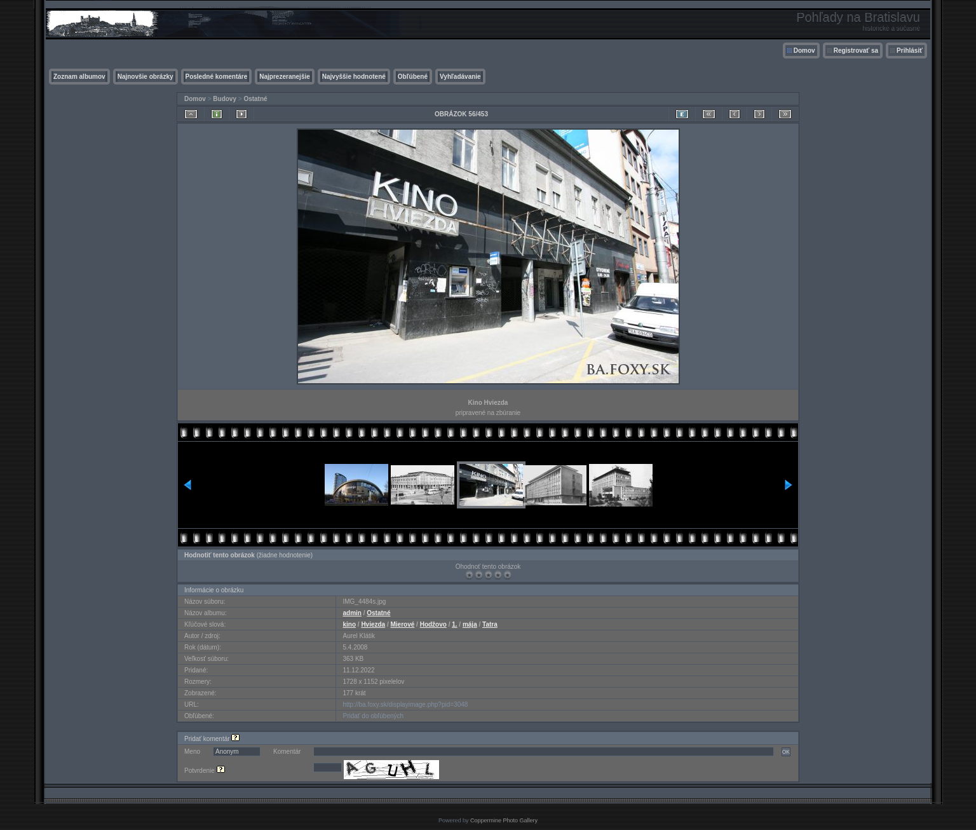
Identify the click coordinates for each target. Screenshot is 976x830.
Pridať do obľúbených (372, 715)
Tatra (490, 624)
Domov (804, 50)
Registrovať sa (856, 50)
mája (470, 624)
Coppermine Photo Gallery (504, 820)
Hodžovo (433, 624)
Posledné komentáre (217, 76)
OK (786, 752)
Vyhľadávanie (460, 76)
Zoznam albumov (79, 76)
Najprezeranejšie (284, 76)
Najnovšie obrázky (145, 76)
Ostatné (255, 98)
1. (454, 624)
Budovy (224, 98)
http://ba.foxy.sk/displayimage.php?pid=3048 (405, 704)
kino (349, 624)
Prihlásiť (910, 50)
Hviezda (373, 624)
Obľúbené (413, 76)
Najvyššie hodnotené (354, 76)
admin (351, 612)
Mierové (403, 624)
